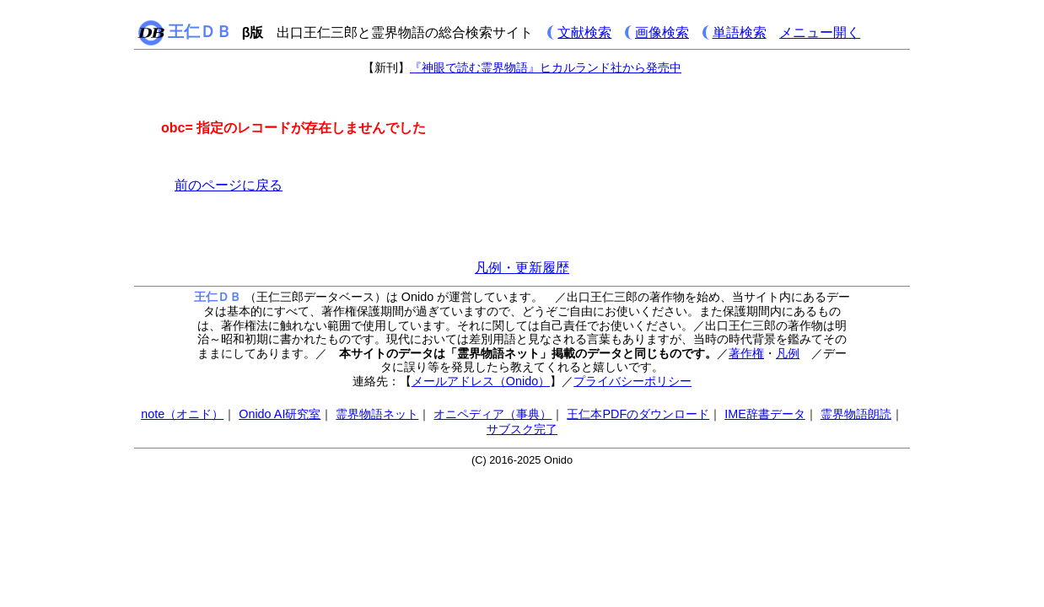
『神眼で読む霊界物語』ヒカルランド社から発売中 (545, 67)
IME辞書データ (764, 414)
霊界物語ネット (377, 414)
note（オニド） (182, 414)
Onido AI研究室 (279, 414)
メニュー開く (819, 32)
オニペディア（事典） (492, 414)
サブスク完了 (522, 429)
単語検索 (740, 32)
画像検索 (662, 32)
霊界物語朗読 (856, 414)
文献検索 (584, 32)
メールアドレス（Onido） (481, 381)
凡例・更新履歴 (522, 268)
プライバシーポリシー (632, 381)
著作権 (746, 353)
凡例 (787, 353)
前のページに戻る (229, 185)
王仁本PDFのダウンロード (638, 414)
